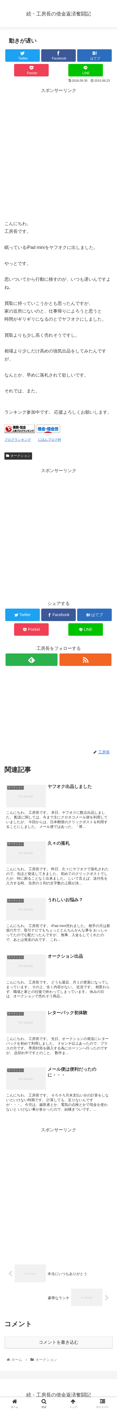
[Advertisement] (58, 153)
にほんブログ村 (49, 440)
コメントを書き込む (59, 1342)
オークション (18, 456)
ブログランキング (17, 440)
